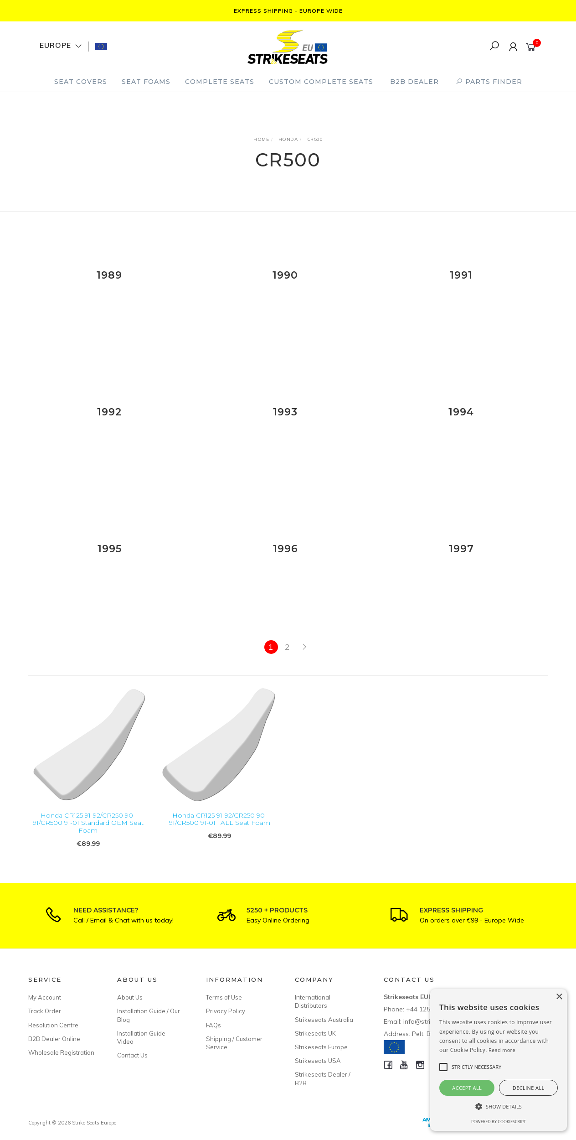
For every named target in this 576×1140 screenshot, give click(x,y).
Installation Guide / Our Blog (148, 1015)
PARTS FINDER (489, 82)
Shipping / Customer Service (234, 1043)
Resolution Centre (53, 1025)
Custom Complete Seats (321, 82)
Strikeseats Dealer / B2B (322, 1078)
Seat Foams (146, 82)
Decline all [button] (529, 1087)
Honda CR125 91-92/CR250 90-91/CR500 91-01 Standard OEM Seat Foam (88, 830)
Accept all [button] (467, 1087)
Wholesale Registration (61, 1052)
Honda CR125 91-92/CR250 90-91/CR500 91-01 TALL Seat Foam (219, 826)
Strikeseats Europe (321, 1047)
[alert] (498, 1060)
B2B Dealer (414, 82)
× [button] (558, 997)
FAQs (213, 1025)
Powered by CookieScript (498, 1121)
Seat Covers (80, 82)
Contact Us (132, 1055)
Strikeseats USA (318, 1060)
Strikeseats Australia (324, 1019)
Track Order (44, 1011)
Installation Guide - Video (143, 1037)
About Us (130, 997)
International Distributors (312, 1001)
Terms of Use (224, 997)
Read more (502, 1050)
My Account (44, 997)
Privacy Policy (225, 1011)
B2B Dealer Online (54, 1038)
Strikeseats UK (315, 1033)
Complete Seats (219, 82)
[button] (498, 1106)
